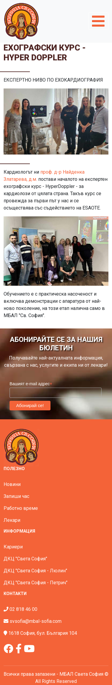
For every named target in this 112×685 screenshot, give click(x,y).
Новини (12, 484)
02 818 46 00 (23, 609)
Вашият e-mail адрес (31, 384)
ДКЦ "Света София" (25, 559)
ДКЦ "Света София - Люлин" (35, 571)
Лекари (12, 520)
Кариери (13, 547)
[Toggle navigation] (98, 21)
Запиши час (16, 496)
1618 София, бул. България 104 (42, 633)
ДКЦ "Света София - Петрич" (35, 582)
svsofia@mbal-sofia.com (36, 621)
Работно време (21, 508)
